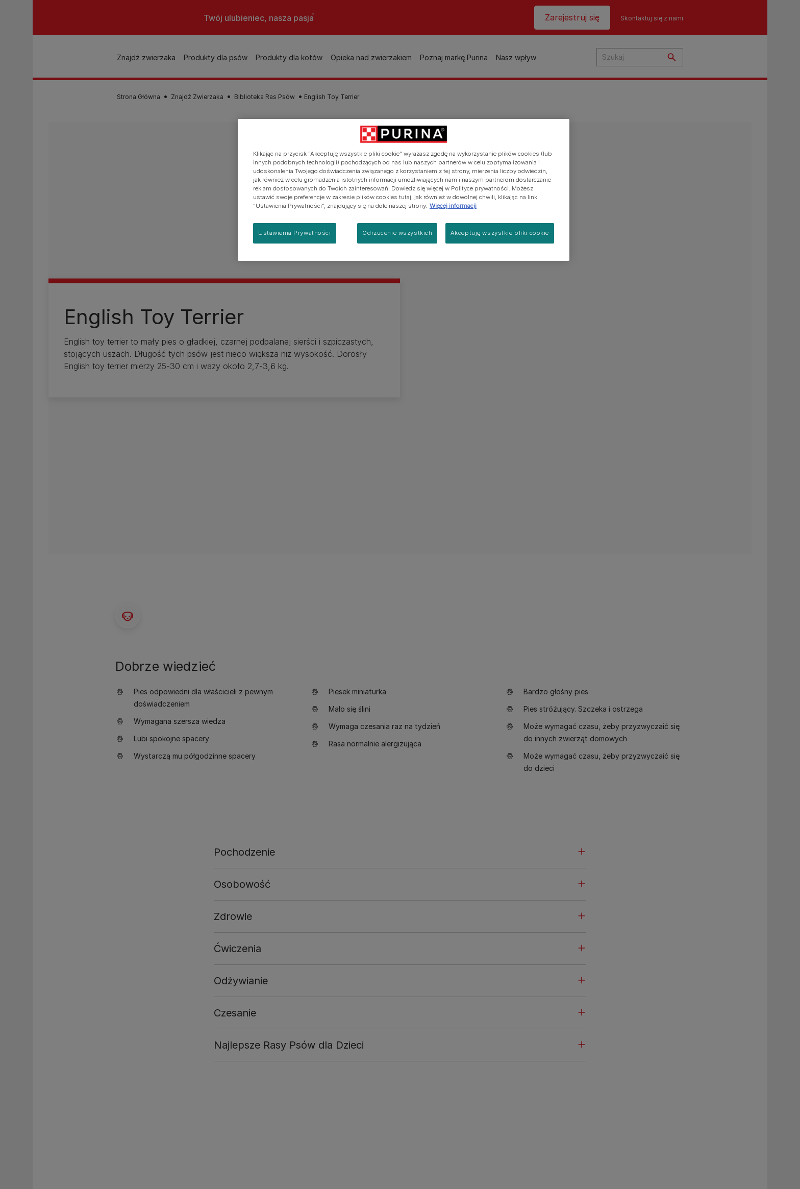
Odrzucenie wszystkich (397, 232)
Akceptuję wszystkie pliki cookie (500, 232)
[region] (403, 190)
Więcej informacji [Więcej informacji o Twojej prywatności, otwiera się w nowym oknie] (453, 205)
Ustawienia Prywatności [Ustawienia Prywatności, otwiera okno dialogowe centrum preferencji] (294, 232)
